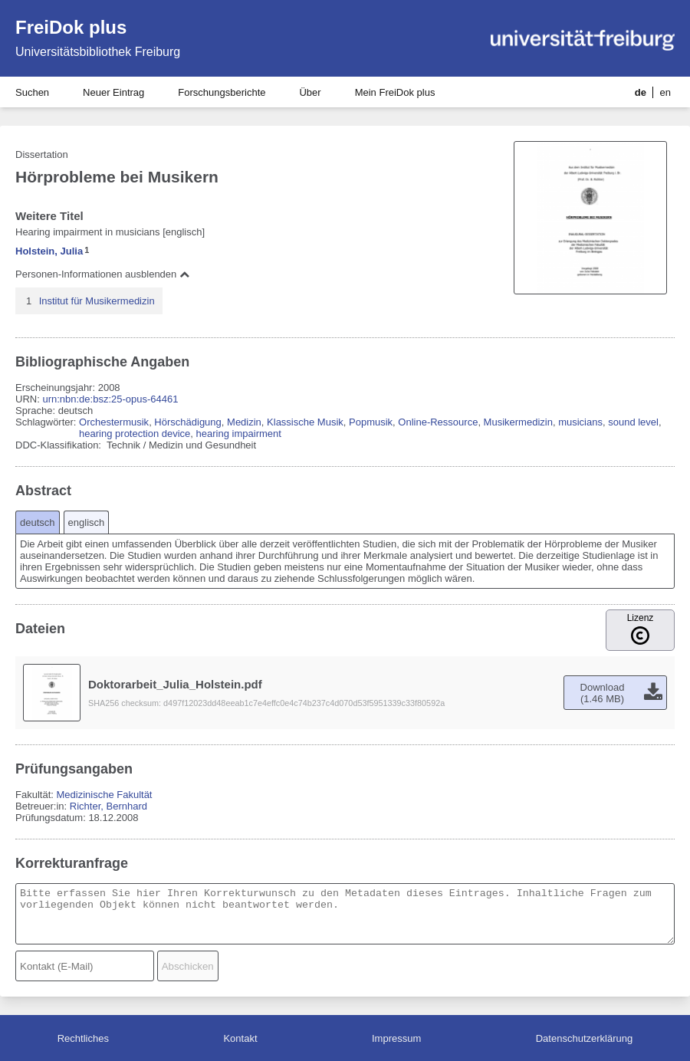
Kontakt (240, 1038)
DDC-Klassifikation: (59, 445)
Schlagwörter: (47, 422)
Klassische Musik (305, 422)
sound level (633, 422)
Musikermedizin (518, 422)
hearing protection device (134, 433)
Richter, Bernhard (108, 806)
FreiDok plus (71, 27)
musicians (580, 422)
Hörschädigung (187, 422)
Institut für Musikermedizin (97, 301)
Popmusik (371, 422)
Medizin (244, 422)
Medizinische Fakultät (104, 794)
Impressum (396, 1038)
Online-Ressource (438, 422)
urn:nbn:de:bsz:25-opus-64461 (110, 399)
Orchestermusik (114, 422)
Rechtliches (83, 1038)
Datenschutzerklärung (584, 1038)
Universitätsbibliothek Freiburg (97, 51)
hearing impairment (238, 433)
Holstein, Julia (49, 251)
